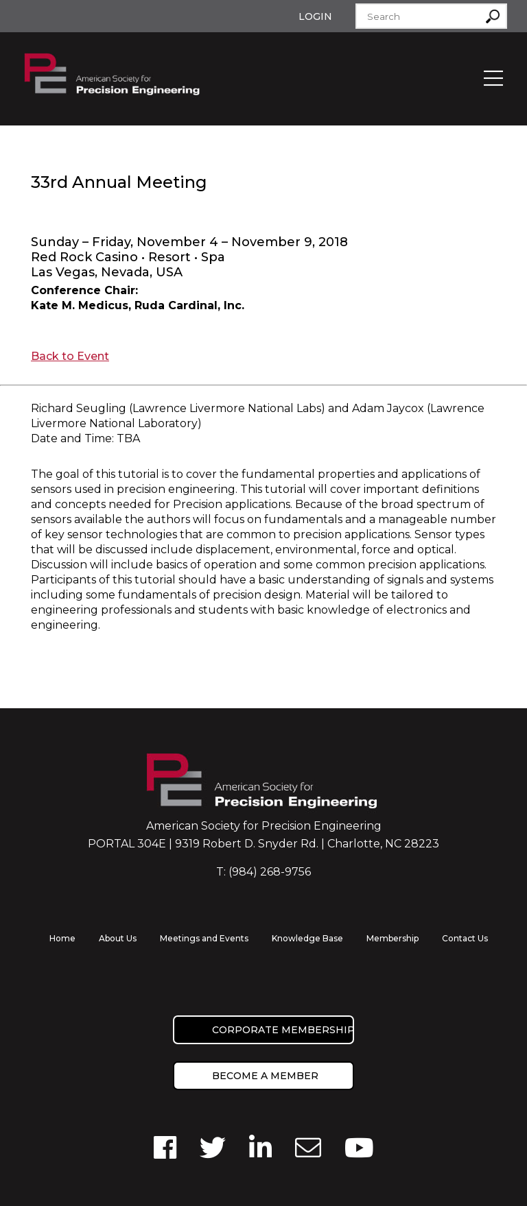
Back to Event (70, 356)
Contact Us (465, 938)
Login (315, 16)
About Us (118, 938)
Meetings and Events (204, 938)
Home (62, 938)
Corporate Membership (283, 1030)
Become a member (265, 1076)
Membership (392, 938)
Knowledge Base (307, 938)
